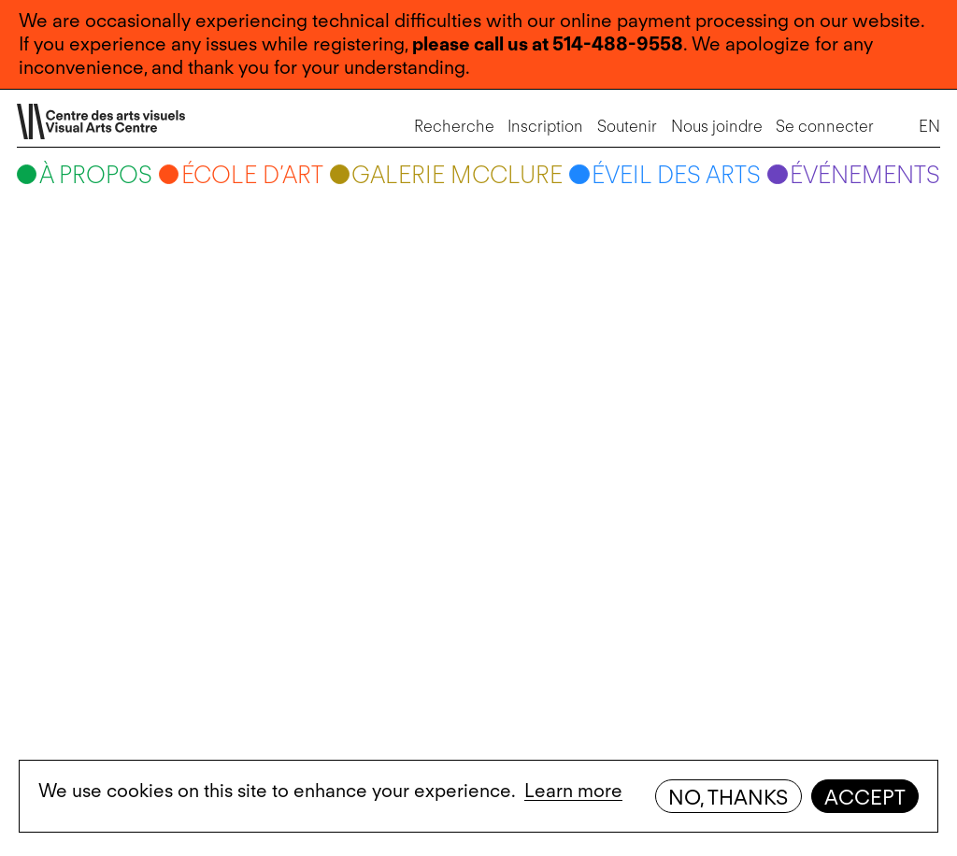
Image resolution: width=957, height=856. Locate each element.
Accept (865, 797)
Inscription (543, 127)
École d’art (253, 177)
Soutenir (625, 127)
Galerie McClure (457, 177)
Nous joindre (714, 127)
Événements (863, 177)
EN (927, 127)
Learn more (573, 790)
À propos (97, 177)
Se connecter (823, 127)
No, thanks (728, 797)
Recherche (452, 127)
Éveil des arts (675, 177)
